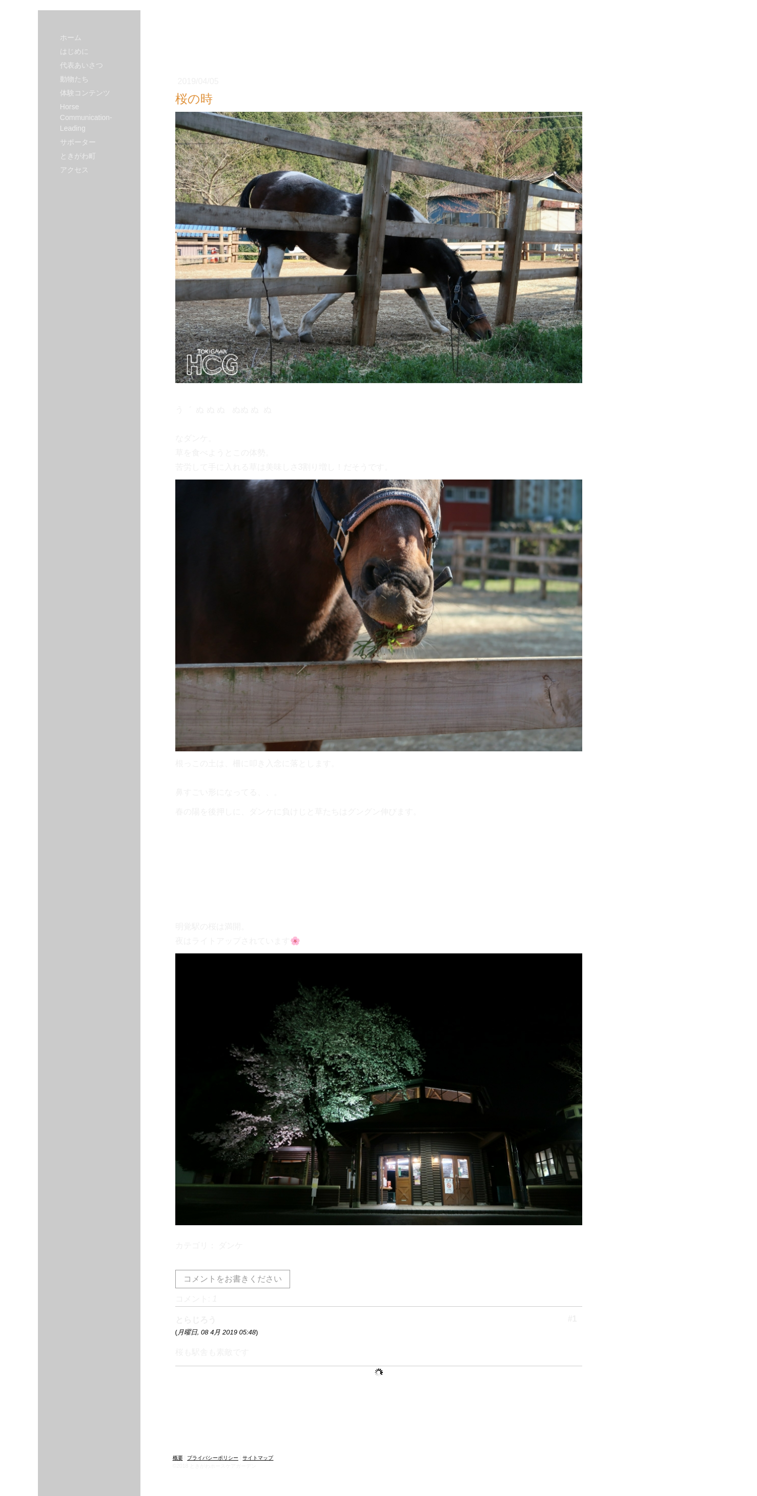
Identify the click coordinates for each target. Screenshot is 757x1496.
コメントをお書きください (232, 1278)
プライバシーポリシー (212, 1458)
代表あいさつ (81, 65)
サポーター (78, 142)
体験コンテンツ (85, 93)
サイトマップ (257, 1458)
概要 (178, 1458)
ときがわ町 (78, 156)
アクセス (74, 170)
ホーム (70, 37)
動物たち (74, 79)
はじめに (74, 51)
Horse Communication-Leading (86, 117)
